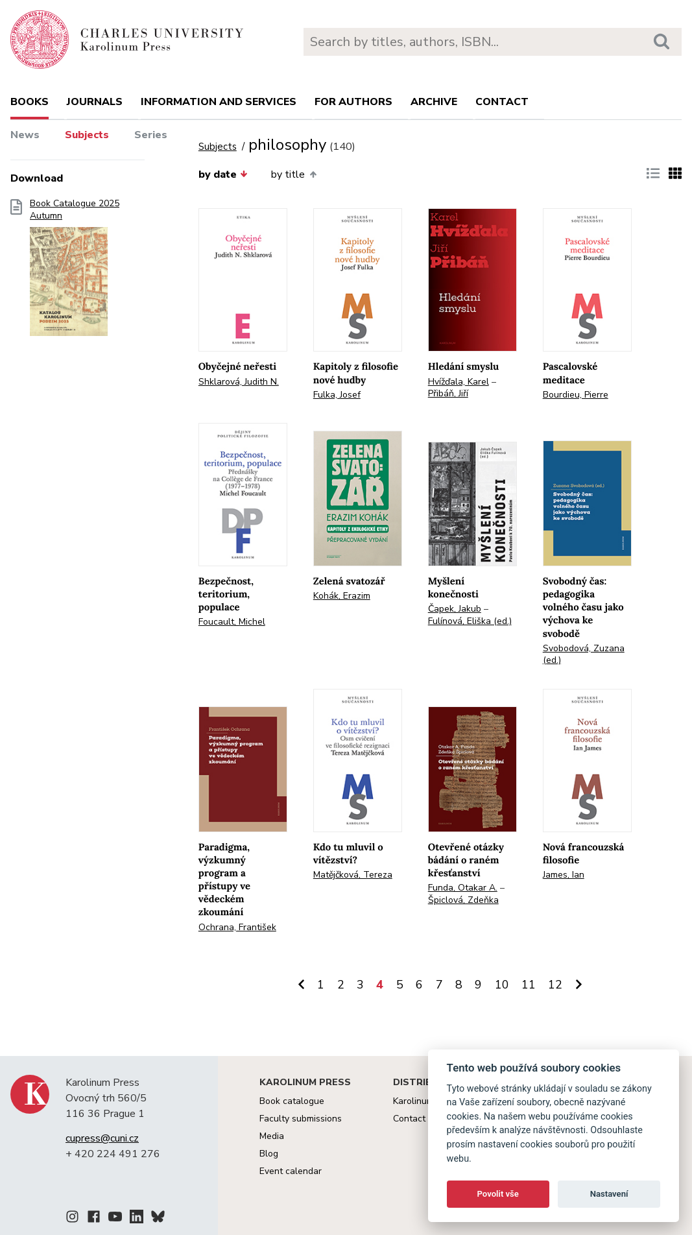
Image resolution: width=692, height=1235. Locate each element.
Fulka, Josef (337, 395)
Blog (268, 1153)
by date (223, 174)
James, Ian (563, 875)
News (25, 135)
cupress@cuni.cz (102, 1138)
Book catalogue (291, 1101)
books (29, 102)
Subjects (87, 135)
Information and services (218, 102)
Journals (95, 102)
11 (528, 984)
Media (271, 1136)
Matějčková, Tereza (352, 875)
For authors (353, 102)
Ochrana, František (237, 927)
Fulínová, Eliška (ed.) (470, 621)
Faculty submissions (300, 1118)
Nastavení (609, 1194)
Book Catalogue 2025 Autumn (74, 272)
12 (555, 984)
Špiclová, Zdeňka (463, 900)
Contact (502, 102)
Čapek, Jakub (454, 609)
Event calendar (290, 1171)
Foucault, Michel (231, 622)
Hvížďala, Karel (458, 382)
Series (150, 135)
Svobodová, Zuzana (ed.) (584, 654)
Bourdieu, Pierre (575, 395)
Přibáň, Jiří (448, 393)
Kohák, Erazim (341, 596)
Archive (434, 102)
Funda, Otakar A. (462, 887)
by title (293, 174)
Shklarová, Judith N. (238, 382)
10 (502, 984)
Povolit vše (498, 1194)
